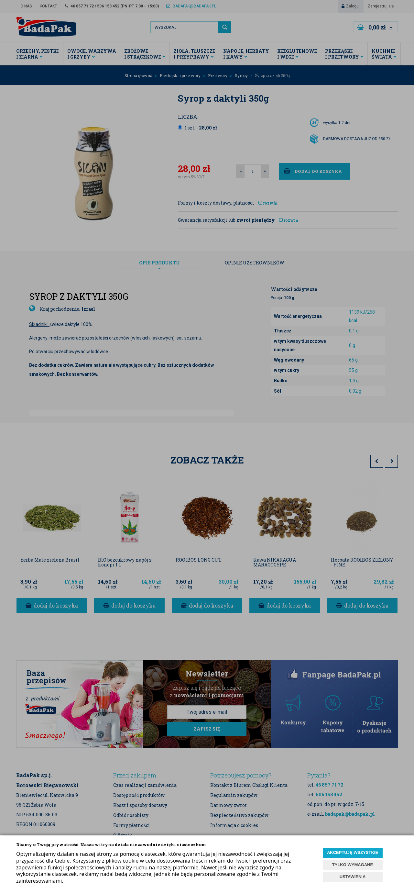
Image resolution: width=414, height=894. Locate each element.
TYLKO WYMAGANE (352, 864)
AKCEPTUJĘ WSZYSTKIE (352, 852)
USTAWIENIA (353, 876)
